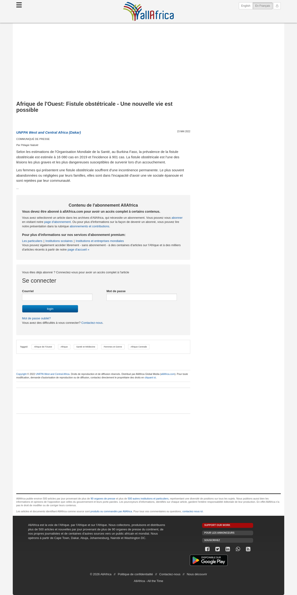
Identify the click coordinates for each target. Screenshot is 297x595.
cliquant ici (150, 377)
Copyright (21, 374)
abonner (177, 217)
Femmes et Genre (113, 346)
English (245, 5)
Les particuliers (32, 241)
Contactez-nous (92, 322)
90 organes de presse (102, 498)
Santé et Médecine (85, 346)
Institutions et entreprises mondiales (100, 241)
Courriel (28, 291)
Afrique (64, 346)
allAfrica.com (167, 374)
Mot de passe (116, 291)
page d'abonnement (57, 222)
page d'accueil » (78, 249)
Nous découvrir (197, 574)
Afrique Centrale (139, 346)
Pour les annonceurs (219, 533)
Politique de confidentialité (135, 574)
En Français (264, 5)
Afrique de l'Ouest (43, 346)
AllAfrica (148, 11)
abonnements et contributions (89, 226)
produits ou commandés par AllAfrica (111, 511)
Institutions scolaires (59, 241)
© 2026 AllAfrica (101, 574)
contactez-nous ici (192, 511)
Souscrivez (212, 540)
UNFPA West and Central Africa (53, 374)
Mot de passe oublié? (36, 318)
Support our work (217, 525)
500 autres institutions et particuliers (148, 498)
